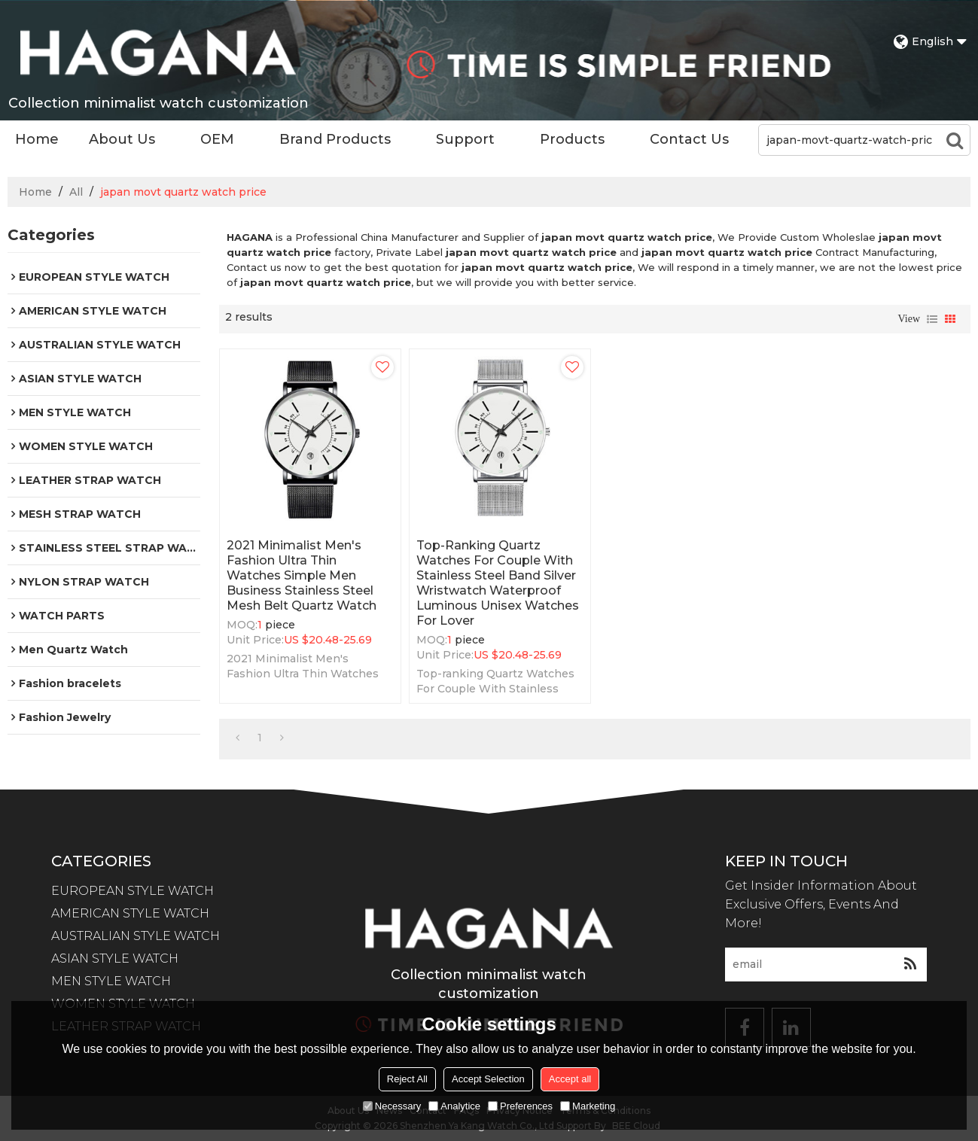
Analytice (454, 1106)
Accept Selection (488, 1079)
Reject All (407, 1079)
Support (465, 139)
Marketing (587, 1106)
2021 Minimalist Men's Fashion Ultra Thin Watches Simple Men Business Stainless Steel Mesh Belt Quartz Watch (301, 575)
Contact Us (689, 139)
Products (572, 139)
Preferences (520, 1106)
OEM (217, 139)
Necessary (392, 1106)
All (76, 192)
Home (37, 139)
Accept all (570, 1079)
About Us (122, 139)
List (932, 319)
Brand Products (335, 139)
